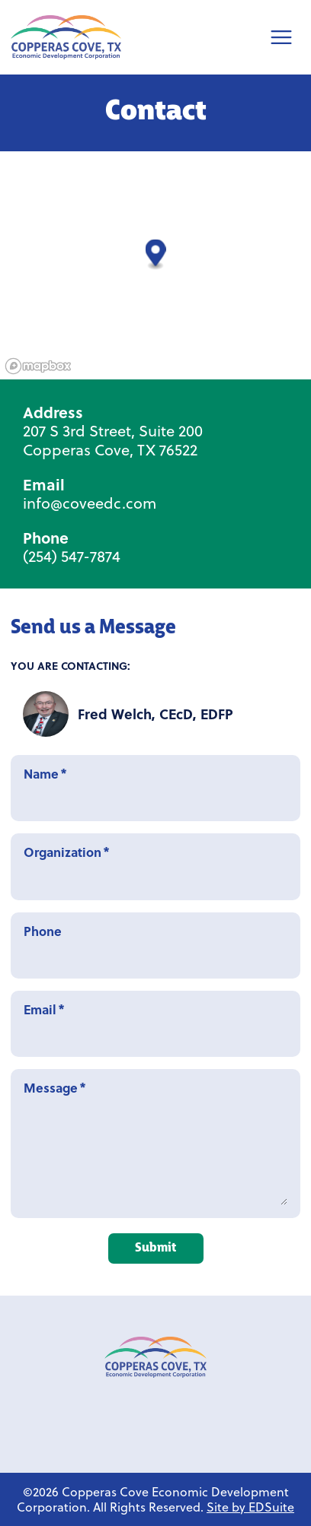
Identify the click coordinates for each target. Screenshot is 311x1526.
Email (155, 1024)
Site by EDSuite (250, 1506)
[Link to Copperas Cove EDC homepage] (155, 1357)
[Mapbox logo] (38, 366)
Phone (155, 945)
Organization (155, 866)
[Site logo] (66, 37)
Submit (155, 1248)
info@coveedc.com (89, 502)
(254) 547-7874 (71, 555)
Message (155, 1143)
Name (155, 788)
